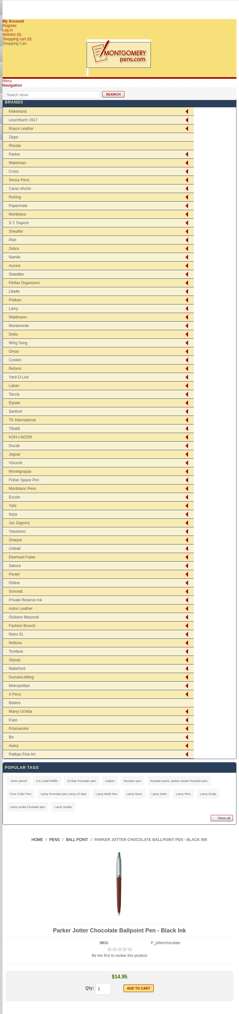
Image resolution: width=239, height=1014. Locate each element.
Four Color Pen (21, 794)
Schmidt (16, 591)
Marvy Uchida (20, 711)
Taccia (14, 394)
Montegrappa (20, 471)
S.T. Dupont (19, 223)
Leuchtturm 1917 (23, 120)
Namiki (15, 257)
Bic (11, 737)
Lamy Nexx (134, 794)
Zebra (14, 248)
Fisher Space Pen (24, 480)
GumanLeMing (21, 677)
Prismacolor (19, 728)
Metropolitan (19, 686)
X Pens (15, 694)
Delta (13, 334)
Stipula (15, 660)
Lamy (13, 308)
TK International (22, 420)
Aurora (14, 266)
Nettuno (15, 643)
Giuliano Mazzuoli (24, 617)
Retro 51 (16, 634)
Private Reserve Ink (25, 600)
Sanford (15, 411)
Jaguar (15, 454)
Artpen (110, 781)
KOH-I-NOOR (20, 437)
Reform (15, 368)
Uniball (15, 548)
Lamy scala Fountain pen (27, 807)
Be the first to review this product (119, 955)
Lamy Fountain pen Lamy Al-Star (64, 794)
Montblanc (17, 214)
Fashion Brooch (22, 626)
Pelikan (15, 300)
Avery (13, 746)
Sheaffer (16, 231)
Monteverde (19, 326)
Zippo (13, 137)
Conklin (15, 360)
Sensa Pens (19, 180)
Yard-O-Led (19, 377)
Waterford (17, 668)
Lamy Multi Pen (106, 794)
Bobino (15, 703)
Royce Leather (21, 128)
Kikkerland (18, 111)
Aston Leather (21, 608)
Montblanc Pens (22, 488)
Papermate (18, 205)
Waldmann (18, 317)
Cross (14, 171)
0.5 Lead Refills (47, 781)
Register (10, 25)
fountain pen (132, 781)
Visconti (15, 463)
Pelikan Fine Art (22, 754)
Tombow (16, 651)
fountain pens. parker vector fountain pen (178, 781)
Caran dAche (20, 188)
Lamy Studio (63, 807)
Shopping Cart (15, 43)
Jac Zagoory (19, 523)
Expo (13, 720)
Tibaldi (14, 428)
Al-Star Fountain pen (81, 781)
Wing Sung (18, 343)
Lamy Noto (159, 794)
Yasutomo (17, 531)
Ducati (14, 446)
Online (14, 583)
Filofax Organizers (24, 283)
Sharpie (15, 540)
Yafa (13, 506)
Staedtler (16, 274)
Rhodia (15, 145)
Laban (14, 386)
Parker (14, 154)
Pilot (12, 240)
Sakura (15, 566)
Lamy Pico (183, 794)
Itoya (13, 514)
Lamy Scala (208, 794)
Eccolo (14, 497)
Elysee (14, 403)
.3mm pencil (18, 781)
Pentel (14, 574)
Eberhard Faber (22, 557)
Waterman (17, 163)
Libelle (14, 291)
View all (224, 818)
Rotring (15, 197)
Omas (14, 351)
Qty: (89, 988)
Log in (8, 30)
